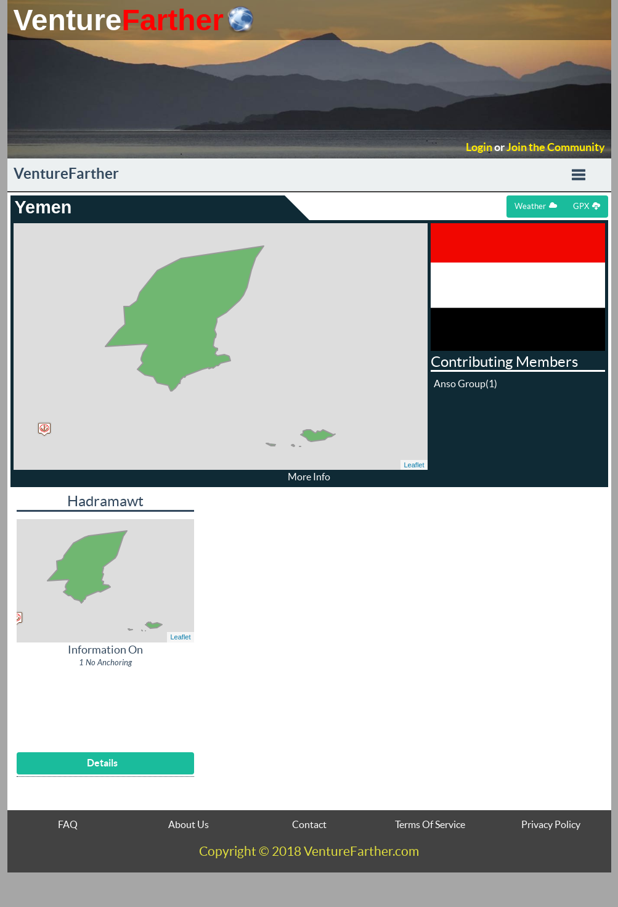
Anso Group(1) (465, 383)
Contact (309, 824)
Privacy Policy (550, 824)
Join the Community (555, 147)
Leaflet (414, 465)
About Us (188, 824)
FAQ (68, 824)
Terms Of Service (430, 824)
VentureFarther (66, 173)
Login (479, 147)
